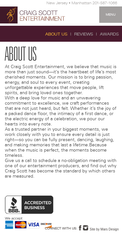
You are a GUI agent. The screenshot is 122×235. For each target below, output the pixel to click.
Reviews (83, 34)
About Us (56, 34)
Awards (109, 34)
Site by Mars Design (104, 229)
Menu (110, 15)
